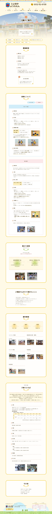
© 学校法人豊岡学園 (8, 512)
